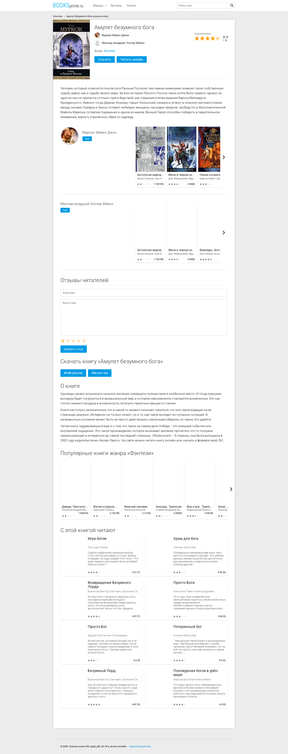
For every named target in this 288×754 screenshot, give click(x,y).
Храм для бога (185, 538)
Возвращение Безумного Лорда (109, 585)
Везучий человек (135, 508)
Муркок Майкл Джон (115, 35)
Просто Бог (97, 627)
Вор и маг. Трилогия (200, 508)
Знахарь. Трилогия (169, 508)
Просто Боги (184, 583)
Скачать (104, 59)
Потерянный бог (187, 627)
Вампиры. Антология (213, 250)
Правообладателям (140, 746)
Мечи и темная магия (181, 175)
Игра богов (97, 538)
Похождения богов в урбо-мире (195, 673)
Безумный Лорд (102, 671)
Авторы (116, 5)
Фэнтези (109, 51)
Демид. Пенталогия (75, 508)
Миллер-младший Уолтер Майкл (123, 43)
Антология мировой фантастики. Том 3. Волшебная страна (150, 175)
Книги (131, 5)
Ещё (87, 138)
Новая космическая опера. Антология (213, 175)
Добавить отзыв (73, 349)
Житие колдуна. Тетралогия (106, 508)
